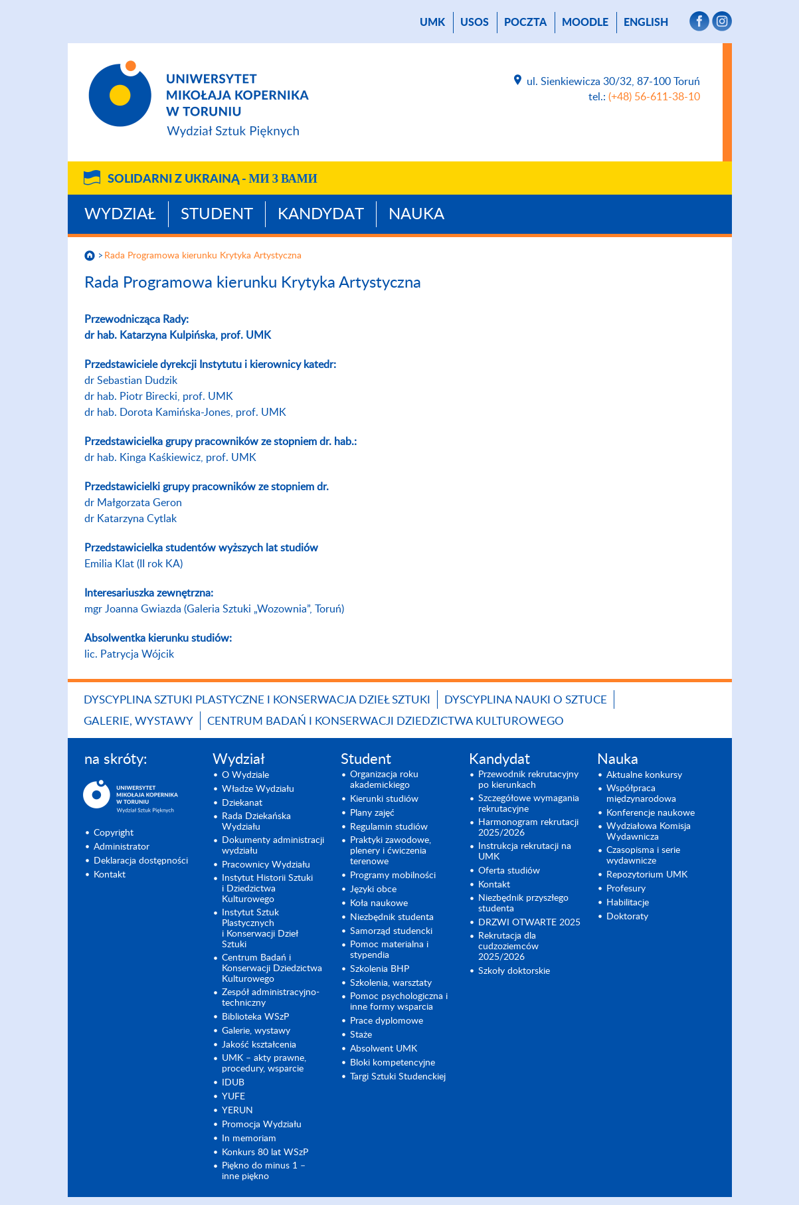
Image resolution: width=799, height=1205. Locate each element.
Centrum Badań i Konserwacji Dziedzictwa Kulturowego (385, 721)
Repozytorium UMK (646, 875)
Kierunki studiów (384, 799)
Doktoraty (627, 916)
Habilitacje (627, 902)
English (646, 22)
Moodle (585, 22)
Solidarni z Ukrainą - (212, 179)
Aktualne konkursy (644, 775)
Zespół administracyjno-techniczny (270, 998)
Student (217, 215)
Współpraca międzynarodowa (641, 794)
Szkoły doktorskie (514, 971)
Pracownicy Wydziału (266, 865)
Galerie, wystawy (138, 721)
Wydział (120, 215)
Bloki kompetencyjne (392, 1062)
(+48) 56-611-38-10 (654, 97)
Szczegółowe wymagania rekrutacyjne (528, 804)
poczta (525, 22)
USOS (474, 22)
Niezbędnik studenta (392, 917)
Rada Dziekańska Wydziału (256, 822)
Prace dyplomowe (386, 1021)
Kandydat (321, 215)
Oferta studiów (509, 871)
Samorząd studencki (391, 931)
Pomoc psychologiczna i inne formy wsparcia (399, 1002)
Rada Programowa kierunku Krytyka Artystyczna (203, 255)
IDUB (233, 1082)
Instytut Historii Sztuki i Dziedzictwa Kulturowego (267, 889)
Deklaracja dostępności (141, 861)
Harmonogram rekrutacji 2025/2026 (528, 828)
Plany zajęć (372, 813)
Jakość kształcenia (259, 1045)
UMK (432, 22)
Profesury (626, 888)
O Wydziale (245, 775)
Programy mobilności (393, 875)
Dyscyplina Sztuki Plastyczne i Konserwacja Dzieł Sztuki (257, 699)
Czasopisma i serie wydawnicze (643, 856)
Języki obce (373, 889)
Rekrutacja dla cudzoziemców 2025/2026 (508, 946)
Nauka (416, 215)
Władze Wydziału (258, 789)
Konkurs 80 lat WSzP (265, 1152)
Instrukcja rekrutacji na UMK (524, 852)
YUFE (233, 1096)
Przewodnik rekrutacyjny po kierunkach (528, 780)
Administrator (121, 847)
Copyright (113, 833)
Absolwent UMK (383, 1049)
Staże (361, 1035)
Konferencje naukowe (650, 813)
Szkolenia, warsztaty (391, 983)
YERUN (237, 1110)
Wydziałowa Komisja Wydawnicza (648, 832)
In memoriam (249, 1138)
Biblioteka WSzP (255, 1017)
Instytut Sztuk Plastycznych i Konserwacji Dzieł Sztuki (260, 928)
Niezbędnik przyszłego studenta (523, 903)
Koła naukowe (379, 903)
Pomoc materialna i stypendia (389, 950)
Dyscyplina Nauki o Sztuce (525, 699)
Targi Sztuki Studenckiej (398, 1076)
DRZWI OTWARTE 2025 (529, 922)
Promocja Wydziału (262, 1124)
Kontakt (110, 875)
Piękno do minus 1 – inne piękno (264, 1171)
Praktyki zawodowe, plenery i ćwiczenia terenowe (390, 851)
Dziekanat (242, 803)
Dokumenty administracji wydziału (273, 846)
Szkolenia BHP (379, 969)
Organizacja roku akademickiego (384, 780)
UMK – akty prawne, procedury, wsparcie (264, 1063)
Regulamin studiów (389, 827)
